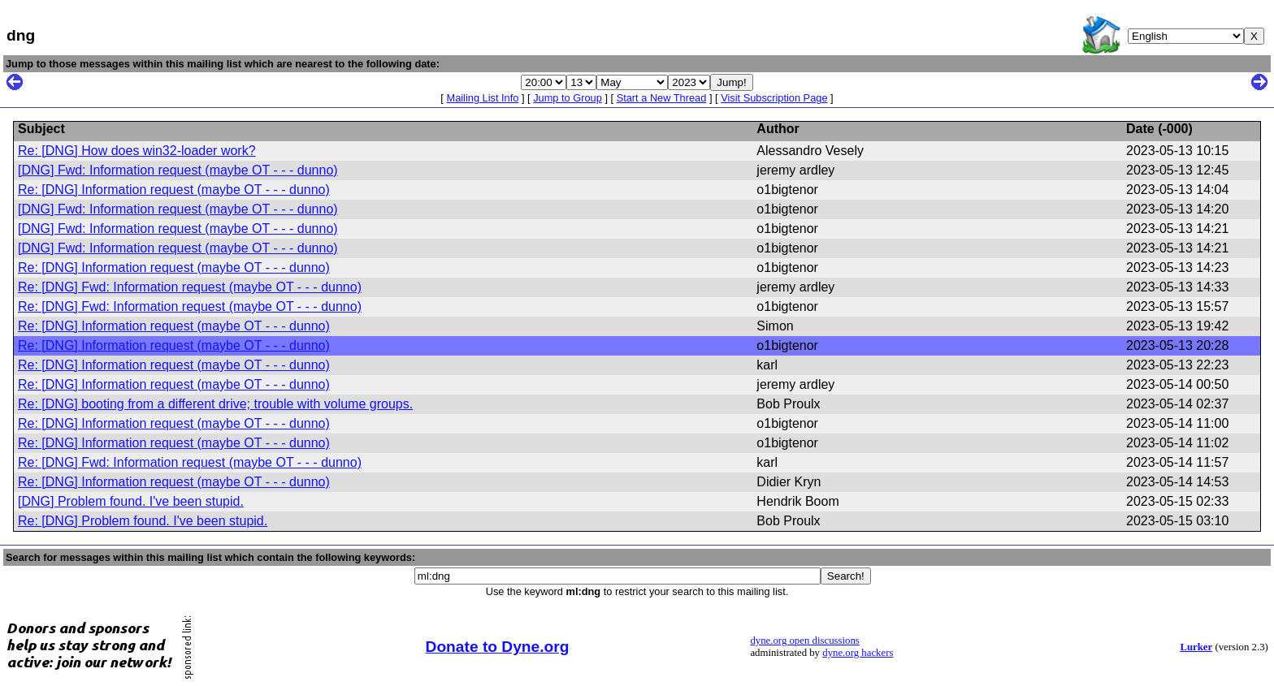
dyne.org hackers (857, 652)
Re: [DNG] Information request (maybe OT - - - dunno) (174, 189)
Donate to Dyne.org (498, 646)
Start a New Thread (662, 98)
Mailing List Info (482, 98)
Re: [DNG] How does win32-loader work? (137, 150)
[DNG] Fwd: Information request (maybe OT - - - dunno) (178, 170)
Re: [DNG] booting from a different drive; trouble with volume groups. (215, 404)
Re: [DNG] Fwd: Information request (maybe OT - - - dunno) (190, 287)
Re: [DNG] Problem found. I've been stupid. (142, 521)
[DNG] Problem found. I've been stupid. (131, 501)
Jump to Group (567, 98)
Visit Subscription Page (774, 98)
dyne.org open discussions (804, 640)
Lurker (1196, 647)
